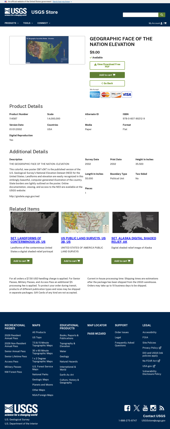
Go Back (107, 83)
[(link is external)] (150, 347)
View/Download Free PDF (107, 65)
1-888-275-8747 (128, 420)
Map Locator (97, 325)
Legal (147, 325)
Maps (36, 325)
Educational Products (69, 327)
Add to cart (107, 75)
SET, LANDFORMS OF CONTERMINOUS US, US (28, 240)
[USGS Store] (85, 12)
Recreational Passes (15, 327)
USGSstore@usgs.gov (153, 420)
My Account (155, 23)
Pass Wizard (96, 333)
